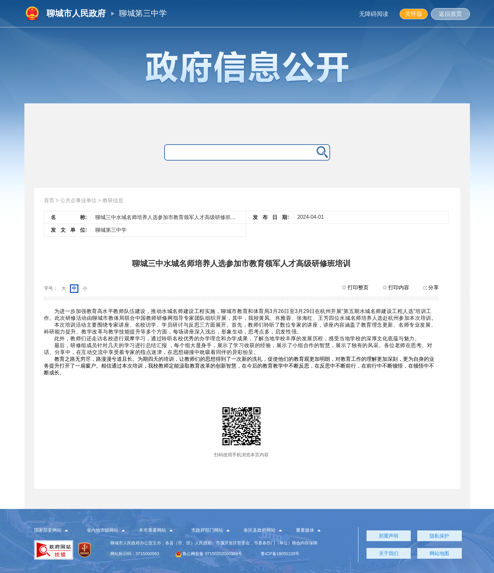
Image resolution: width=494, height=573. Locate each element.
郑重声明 (388, 536)
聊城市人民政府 (76, 13)
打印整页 (355, 287)
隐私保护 (439, 536)
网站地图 (439, 553)
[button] (54, 530)
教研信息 (112, 200)
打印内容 (396, 287)
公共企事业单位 (78, 200)
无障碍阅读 (373, 14)
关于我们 (388, 553)
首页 (49, 200)
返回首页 (450, 14)
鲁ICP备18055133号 (280, 553)
